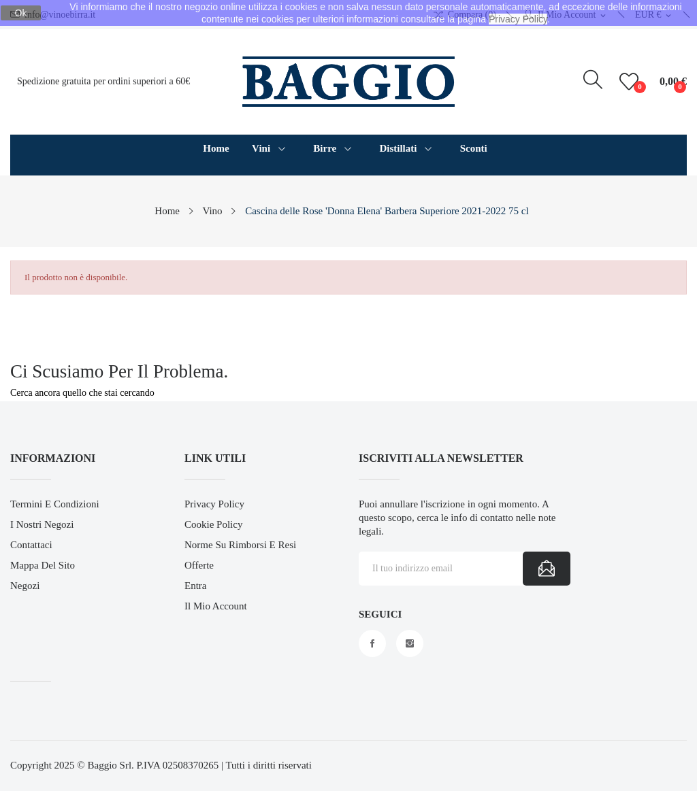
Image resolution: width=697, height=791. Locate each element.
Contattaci (31, 544)
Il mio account (215, 606)
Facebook (372, 643)
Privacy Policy (214, 504)
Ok (21, 12)
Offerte (199, 565)
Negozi (24, 585)
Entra (195, 585)
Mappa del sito (42, 565)
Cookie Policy (213, 524)
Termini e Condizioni (54, 504)
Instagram (409, 643)
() (631, 81)
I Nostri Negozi (42, 524)
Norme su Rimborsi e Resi (240, 544)
